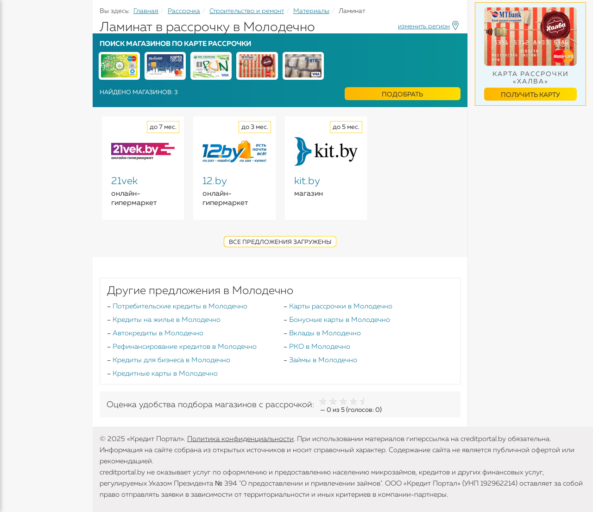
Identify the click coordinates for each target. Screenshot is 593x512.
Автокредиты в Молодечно (158, 333)
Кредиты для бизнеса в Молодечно (171, 360)
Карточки (25, 120)
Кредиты (23, 69)
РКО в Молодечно (319, 346)
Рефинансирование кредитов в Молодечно (185, 346)
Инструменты (32, 175)
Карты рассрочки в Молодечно (340, 306)
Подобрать (402, 94)
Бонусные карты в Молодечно (339, 319)
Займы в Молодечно (323, 360)
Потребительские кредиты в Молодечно (180, 306)
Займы (19, 138)
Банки (18, 157)
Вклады (21, 102)
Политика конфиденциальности (240, 438)
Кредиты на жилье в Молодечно (167, 319)
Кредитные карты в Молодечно (165, 373)
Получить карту (530, 95)
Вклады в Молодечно (325, 333)
